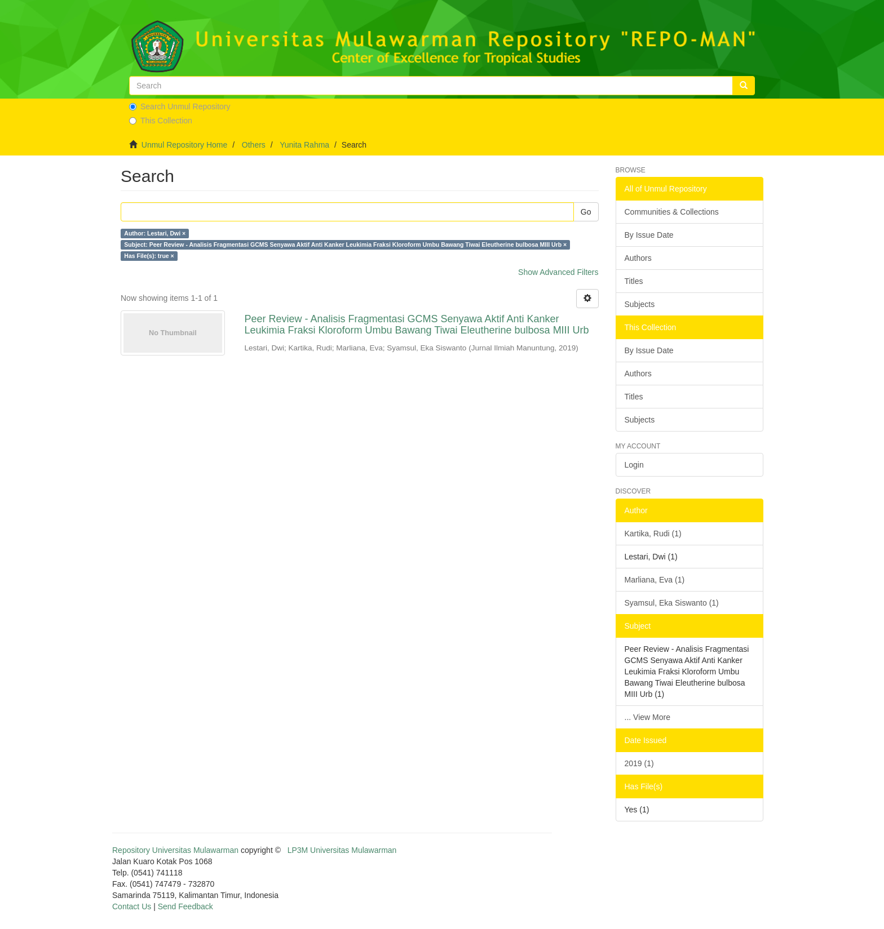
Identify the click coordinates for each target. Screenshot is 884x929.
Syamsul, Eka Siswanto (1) (672, 602)
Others (254, 144)
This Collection (160, 120)
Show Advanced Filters (558, 272)
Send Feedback (185, 906)
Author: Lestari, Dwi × (154, 233)
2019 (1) (639, 763)
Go (586, 211)
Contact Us (131, 906)
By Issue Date (649, 234)
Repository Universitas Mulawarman (175, 850)
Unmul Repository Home (185, 144)
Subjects (640, 304)
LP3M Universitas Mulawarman (342, 850)
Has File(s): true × (149, 255)
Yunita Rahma (304, 144)
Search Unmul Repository (180, 106)
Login (634, 464)
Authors (638, 258)
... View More (647, 717)
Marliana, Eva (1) (655, 579)
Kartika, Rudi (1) (653, 533)
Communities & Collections (672, 211)
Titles (634, 281)
